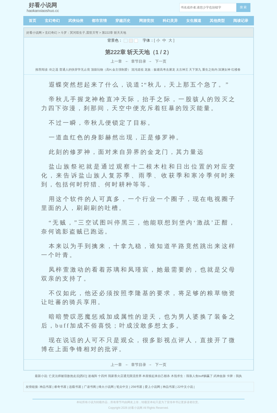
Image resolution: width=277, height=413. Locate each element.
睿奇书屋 (60, 387)
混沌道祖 (137, 69)
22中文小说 (185, 387)
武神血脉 (219, 376)
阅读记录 (240, 21)
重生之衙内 (209, 69)
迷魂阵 (92, 376)
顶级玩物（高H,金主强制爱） (111, 69)
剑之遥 (53, 69)
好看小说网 (34, 32)
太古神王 (182, 69)
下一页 (160, 61)
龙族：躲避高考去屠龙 (160, 69)
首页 (32, 21)
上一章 (116, 61)
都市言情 (99, 21)
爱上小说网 (152, 387)
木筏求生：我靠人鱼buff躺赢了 (192, 376)
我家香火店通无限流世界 (125, 376)
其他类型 (217, 21)
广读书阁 (90, 387)
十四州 (102, 376)
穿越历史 (122, 21)
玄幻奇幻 (52, 21)
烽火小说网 (106, 387)
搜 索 (243, 7)
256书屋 (136, 387)
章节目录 (138, 61)
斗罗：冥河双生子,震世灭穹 (79, 32)
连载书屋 (75, 387)
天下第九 (195, 69)
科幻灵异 (170, 21)
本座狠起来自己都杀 (156, 376)
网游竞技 (146, 21)
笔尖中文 (122, 387)
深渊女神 (224, 69)
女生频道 (193, 21)
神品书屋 (46, 387)
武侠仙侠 (75, 21)
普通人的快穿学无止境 (74, 69)
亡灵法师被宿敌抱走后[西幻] (68, 376)
